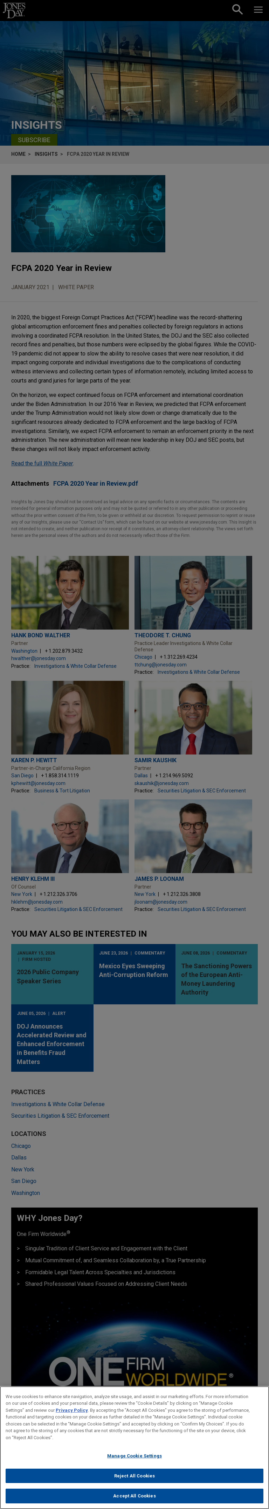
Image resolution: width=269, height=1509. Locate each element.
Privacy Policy (72, 1410)
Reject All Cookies (134, 1475)
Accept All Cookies (134, 1495)
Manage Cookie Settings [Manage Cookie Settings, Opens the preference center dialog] (134, 1455)
